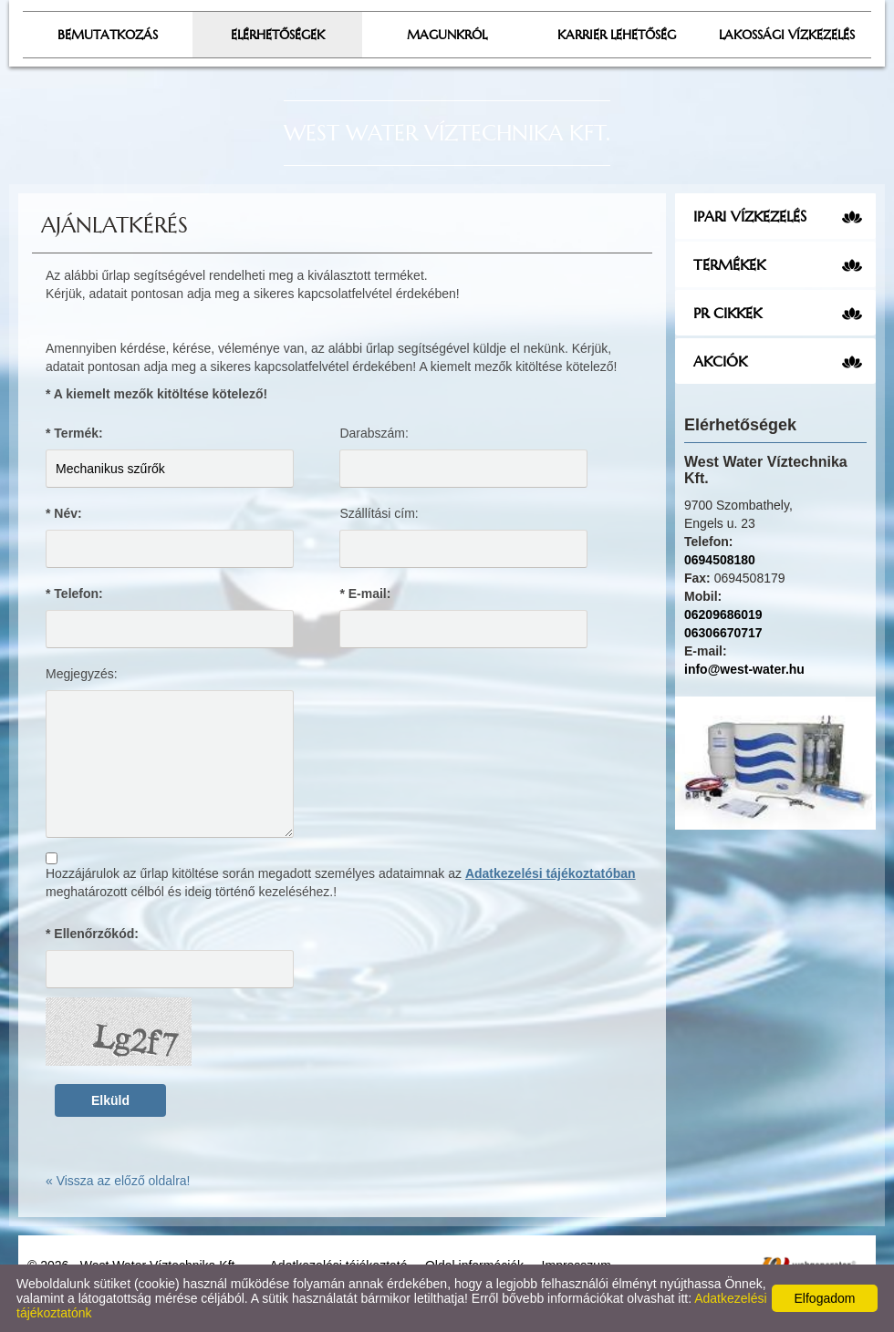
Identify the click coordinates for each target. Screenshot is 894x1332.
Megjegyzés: (82, 673)
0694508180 (719, 559)
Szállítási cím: (378, 513)
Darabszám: (373, 433)
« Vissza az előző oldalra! (118, 1180)
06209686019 (723, 614)
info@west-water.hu (744, 669)
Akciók (720, 361)
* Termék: (74, 433)
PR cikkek (727, 313)
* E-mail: (364, 593)
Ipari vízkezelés (749, 216)
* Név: (64, 513)
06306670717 (723, 632)
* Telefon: (74, 593)
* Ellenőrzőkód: (92, 933)
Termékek (729, 264)
